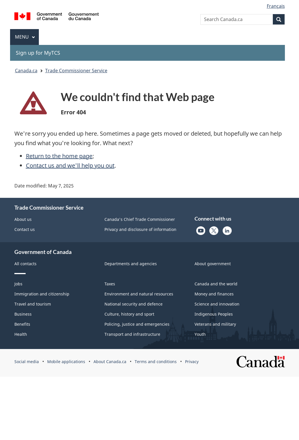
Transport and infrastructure (132, 334)
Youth (200, 334)
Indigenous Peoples (214, 314)
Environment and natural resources (138, 294)
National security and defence (133, 304)
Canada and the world (216, 284)
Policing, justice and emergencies (137, 324)
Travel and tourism (32, 304)
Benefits (22, 324)
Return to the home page (59, 156)
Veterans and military (215, 324)
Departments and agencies (130, 263)
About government (213, 263)
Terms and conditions (156, 361)
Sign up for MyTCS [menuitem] (38, 52)
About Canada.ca (110, 361)
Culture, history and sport (129, 314)
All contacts (25, 263)
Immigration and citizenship (41, 294)
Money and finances (214, 294)
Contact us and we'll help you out (70, 165)
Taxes (109, 284)
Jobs (18, 284)
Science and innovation (217, 304)
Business (23, 314)
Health (20, 334)
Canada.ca (26, 70)
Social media (26, 361)
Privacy (192, 361)
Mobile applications (66, 361)
